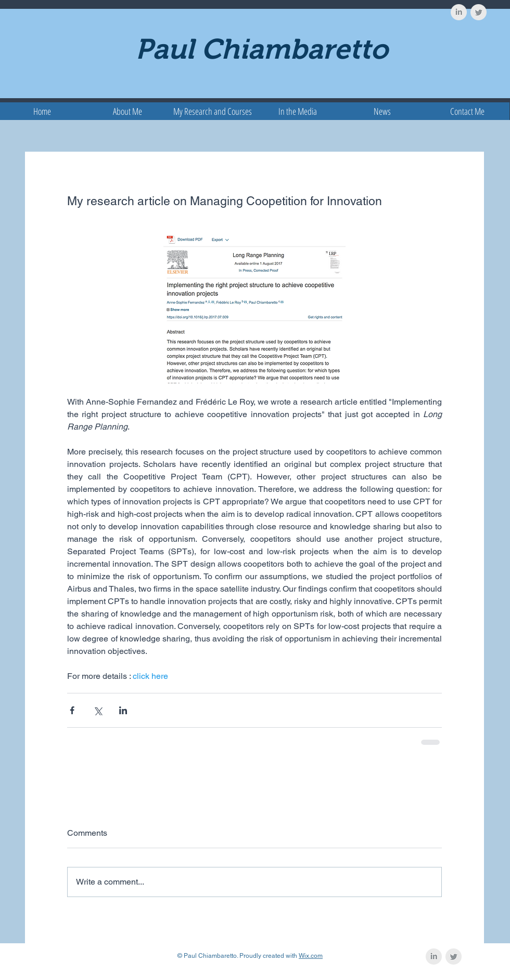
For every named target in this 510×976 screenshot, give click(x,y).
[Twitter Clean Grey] (478, 12)
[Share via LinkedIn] (123, 710)
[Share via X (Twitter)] (98, 710)
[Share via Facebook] (72, 710)
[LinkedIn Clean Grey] (459, 12)
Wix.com (311, 955)
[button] (212, 111)
